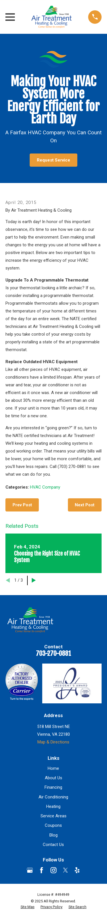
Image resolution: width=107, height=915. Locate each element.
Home (53, 768)
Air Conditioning (53, 797)
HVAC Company (45, 487)
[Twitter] (65, 870)
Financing (53, 787)
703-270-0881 (53, 653)
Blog (53, 835)
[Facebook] (42, 870)
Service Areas (53, 815)
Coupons (53, 825)
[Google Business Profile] (30, 870)
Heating (53, 806)
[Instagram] (53, 870)
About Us (53, 777)
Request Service (53, 160)
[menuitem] (28, 907)
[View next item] (33, 580)
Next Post (84, 504)
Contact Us (53, 844)
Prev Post (22, 504)
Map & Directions (53, 742)
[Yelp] (77, 870)
